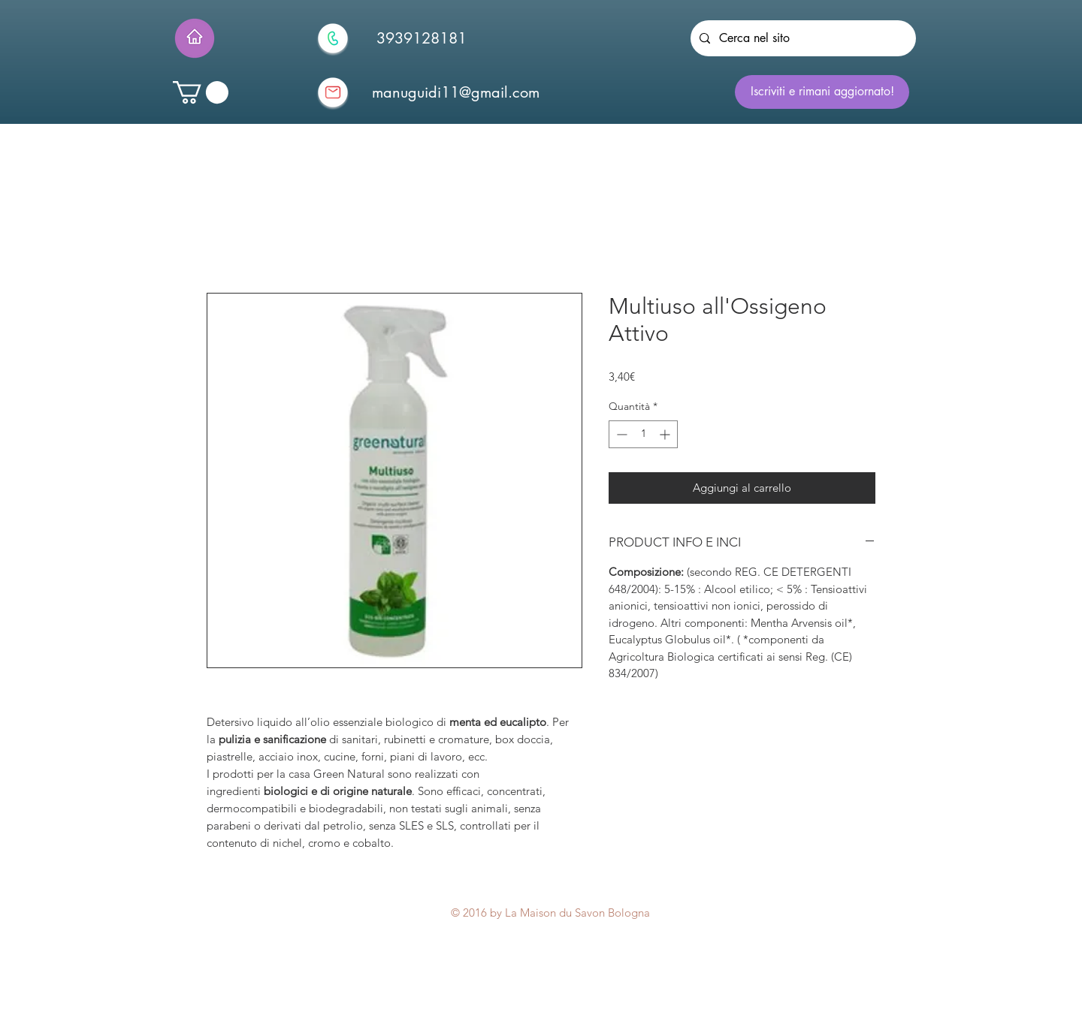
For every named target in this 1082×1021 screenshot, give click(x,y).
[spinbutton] (643, 434)
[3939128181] (421, 38)
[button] (200, 92)
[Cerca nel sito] (801, 38)
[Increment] (666, 434)
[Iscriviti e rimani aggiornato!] (822, 92)
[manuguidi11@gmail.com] (455, 92)
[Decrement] (620, 434)
